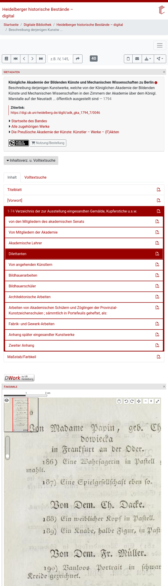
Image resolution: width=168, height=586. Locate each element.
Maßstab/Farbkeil (21, 357)
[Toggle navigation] (159, 45)
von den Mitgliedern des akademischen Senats (46, 221)
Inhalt (12, 177)
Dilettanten (17, 254)
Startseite (11, 25)
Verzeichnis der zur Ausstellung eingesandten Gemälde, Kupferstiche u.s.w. (72, 211)
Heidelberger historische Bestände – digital (89, 25)
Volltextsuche (35, 177)
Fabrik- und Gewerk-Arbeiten (31, 324)
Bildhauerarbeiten (23, 275)
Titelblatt (14, 190)
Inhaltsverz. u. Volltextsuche (31, 160)
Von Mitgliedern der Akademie (33, 232)
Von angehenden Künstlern (30, 264)
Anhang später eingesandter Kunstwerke (42, 335)
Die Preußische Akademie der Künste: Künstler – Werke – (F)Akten (65, 132)
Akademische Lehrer (25, 243)
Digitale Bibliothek (37, 25)
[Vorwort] (14, 200)
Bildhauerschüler (22, 286)
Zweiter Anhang (21, 345)
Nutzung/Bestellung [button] (48, 143)
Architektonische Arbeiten (30, 297)
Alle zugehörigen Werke (30, 126)
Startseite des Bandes (29, 121)
